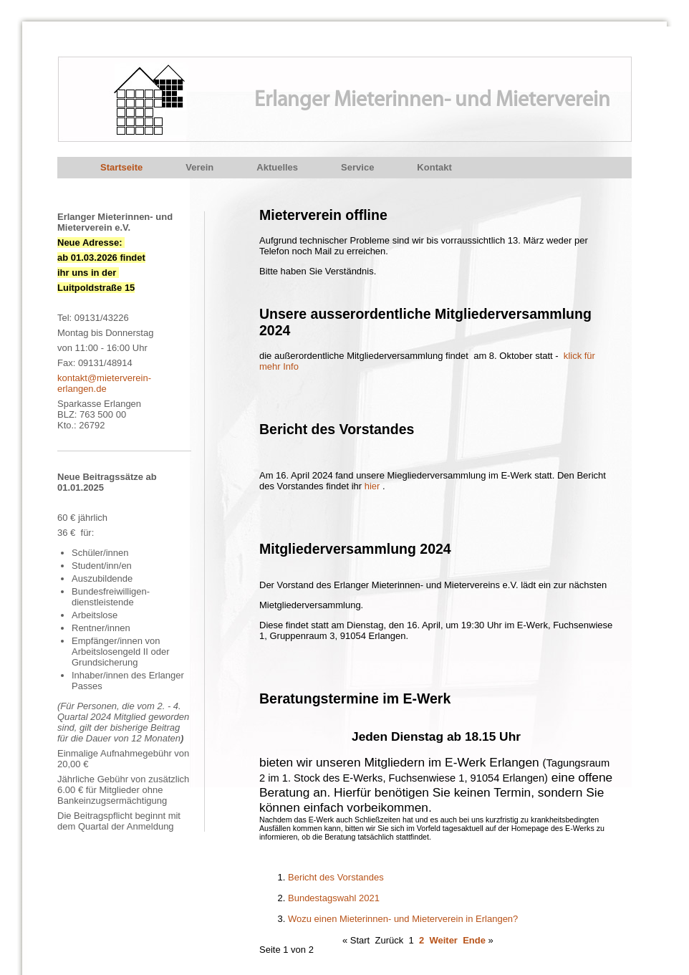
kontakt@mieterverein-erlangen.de (104, 383)
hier (373, 486)
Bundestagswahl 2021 (334, 898)
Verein (199, 167)
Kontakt (434, 167)
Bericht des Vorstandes (336, 877)
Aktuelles (277, 167)
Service (357, 167)
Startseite (121, 167)
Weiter (443, 940)
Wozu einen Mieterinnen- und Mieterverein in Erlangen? (403, 918)
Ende (474, 940)
